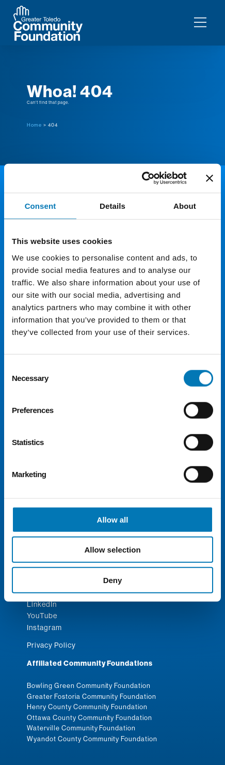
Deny (112, 579)
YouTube (42, 615)
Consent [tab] (40, 205)
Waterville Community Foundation (81, 728)
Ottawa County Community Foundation (89, 717)
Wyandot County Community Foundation (92, 739)
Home (34, 124)
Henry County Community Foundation (87, 706)
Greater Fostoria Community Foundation (91, 696)
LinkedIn (42, 604)
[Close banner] (209, 178)
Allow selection (112, 549)
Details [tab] (112, 205)
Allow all (112, 519)
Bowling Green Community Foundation (89, 685)
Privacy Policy (51, 645)
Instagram (44, 627)
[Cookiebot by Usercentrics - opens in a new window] (142, 178)
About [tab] (184, 205)
